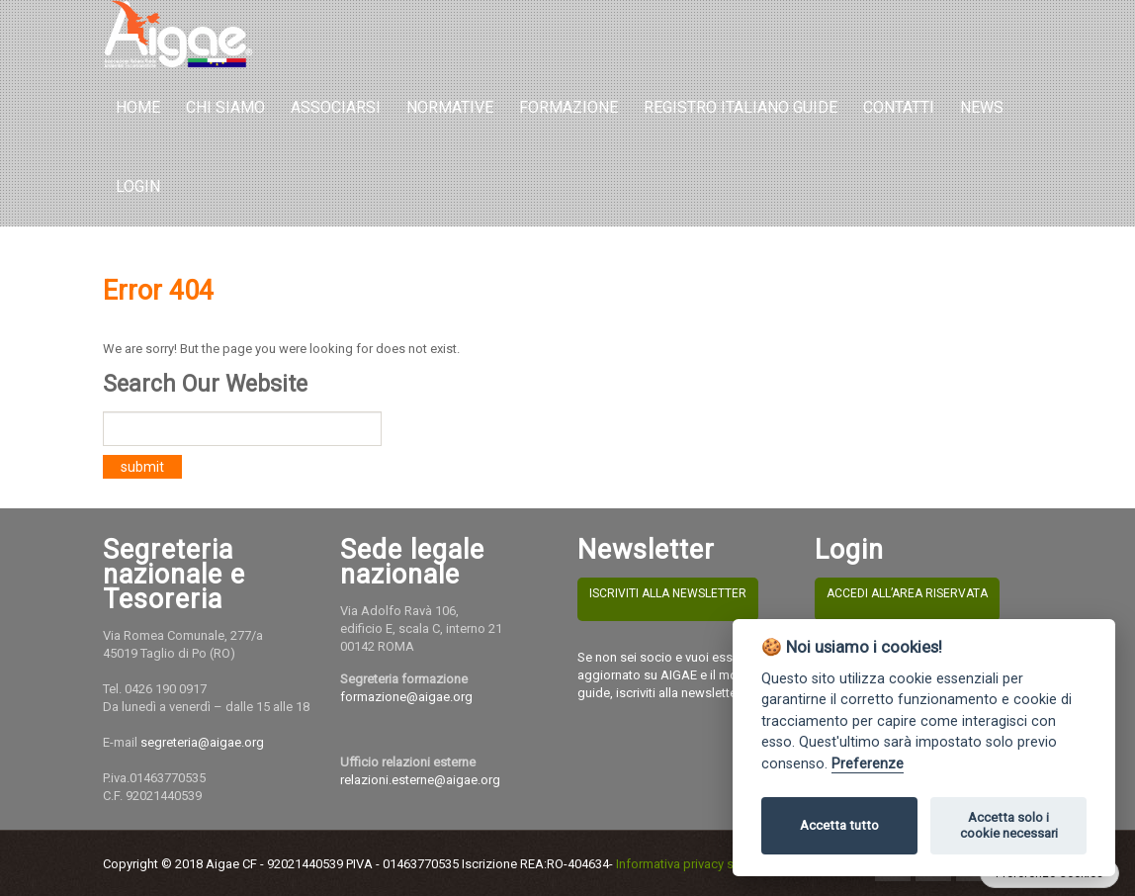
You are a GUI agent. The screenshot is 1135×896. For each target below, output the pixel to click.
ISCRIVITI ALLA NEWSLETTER (667, 593)
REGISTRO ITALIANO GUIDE (740, 107)
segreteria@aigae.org (202, 742)
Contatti (898, 107)
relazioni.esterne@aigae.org (420, 779)
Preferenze (867, 764)
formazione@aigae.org (406, 696)
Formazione (568, 107)
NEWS (982, 107)
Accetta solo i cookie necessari (1009, 825)
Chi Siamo (225, 107)
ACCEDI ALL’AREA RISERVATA (907, 593)
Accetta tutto (839, 825)
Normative (449, 107)
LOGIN (138, 186)
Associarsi (336, 107)
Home (138, 107)
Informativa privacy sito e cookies (712, 863)
